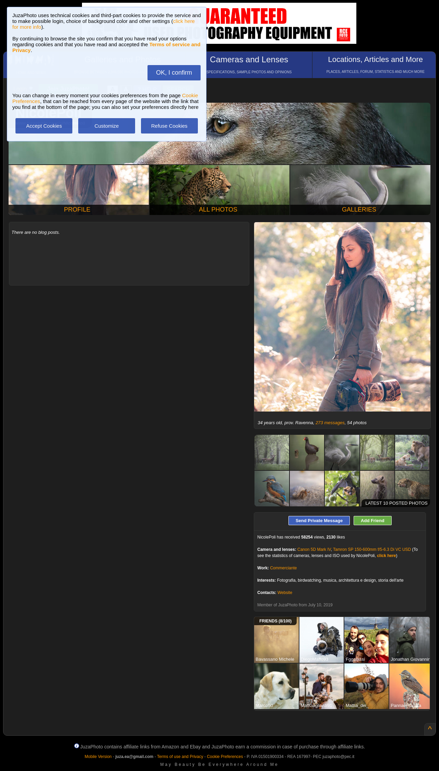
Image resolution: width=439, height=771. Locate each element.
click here (386, 555)
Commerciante (283, 568)
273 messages (330, 422)
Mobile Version (98, 756)
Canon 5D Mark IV (314, 549)
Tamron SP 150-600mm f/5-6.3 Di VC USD (372, 549)
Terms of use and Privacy (180, 756)
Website (284, 592)
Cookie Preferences (225, 756)
